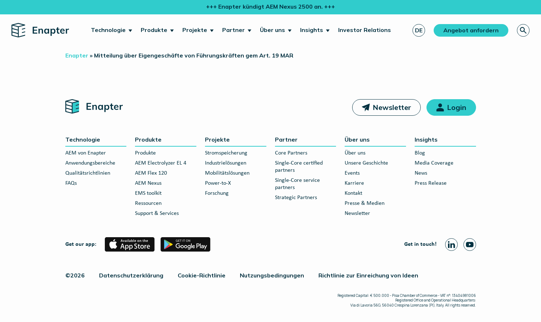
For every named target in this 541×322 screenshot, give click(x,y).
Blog (420, 153)
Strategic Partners (296, 198)
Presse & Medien (364, 203)
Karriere (354, 183)
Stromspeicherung (226, 153)
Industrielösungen (225, 163)
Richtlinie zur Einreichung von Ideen (368, 275)
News (421, 173)
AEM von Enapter (85, 153)
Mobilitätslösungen (227, 173)
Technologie (108, 29)
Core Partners (291, 153)
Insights (311, 29)
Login (456, 107)
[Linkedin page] (451, 244)
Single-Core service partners (297, 184)
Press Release (431, 183)
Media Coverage (434, 163)
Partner (233, 29)
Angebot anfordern (471, 30)
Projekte (194, 29)
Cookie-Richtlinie (201, 275)
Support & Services (157, 213)
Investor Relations (364, 29)
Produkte (154, 29)
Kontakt (353, 193)
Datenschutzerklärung (131, 275)
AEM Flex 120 (151, 173)
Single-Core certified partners (299, 166)
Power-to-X (218, 183)
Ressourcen (148, 203)
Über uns (272, 29)
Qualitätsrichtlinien (87, 173)
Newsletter (392, 107)
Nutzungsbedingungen (272, 275)
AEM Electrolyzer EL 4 (160, 163)
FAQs (71, 183)
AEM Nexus (148, 183)
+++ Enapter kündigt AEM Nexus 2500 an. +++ (270, 6)
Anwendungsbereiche (90, 163)
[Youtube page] (469, 244)
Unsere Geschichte (366, 163)
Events (352, 173)
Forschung (217, 193)
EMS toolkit (148, 193)
